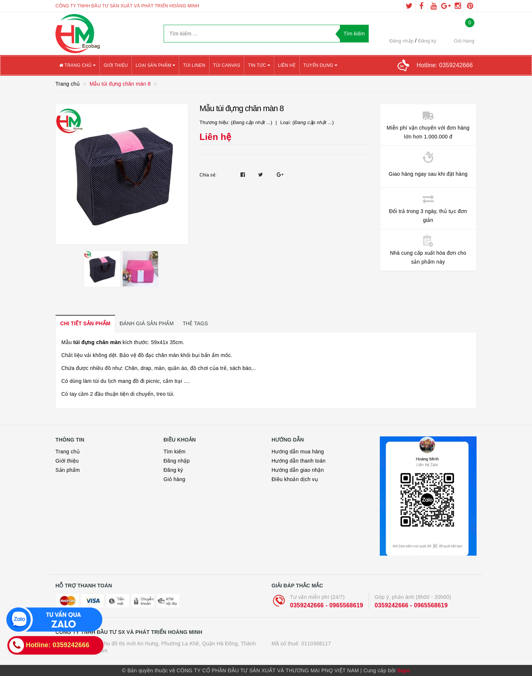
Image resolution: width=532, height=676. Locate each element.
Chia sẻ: (208, 175)
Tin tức (259, 65)
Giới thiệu (115, 65)
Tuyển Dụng (320, 65)
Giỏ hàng (174, 479)
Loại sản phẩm (155, 65)
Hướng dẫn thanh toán (298, 461)
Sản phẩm (67, 470)
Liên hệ (286, 65)
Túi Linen (194, 65)
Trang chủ (77, 65)
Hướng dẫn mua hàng (298, 451)
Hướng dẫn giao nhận (298, 470)
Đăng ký (427, 41)
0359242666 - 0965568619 (326, 605)
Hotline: (445, 65)
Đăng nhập (401, 41)
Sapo (403, 670)
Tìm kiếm (175, 451)
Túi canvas (227, 65)
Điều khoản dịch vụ (295, 479)
